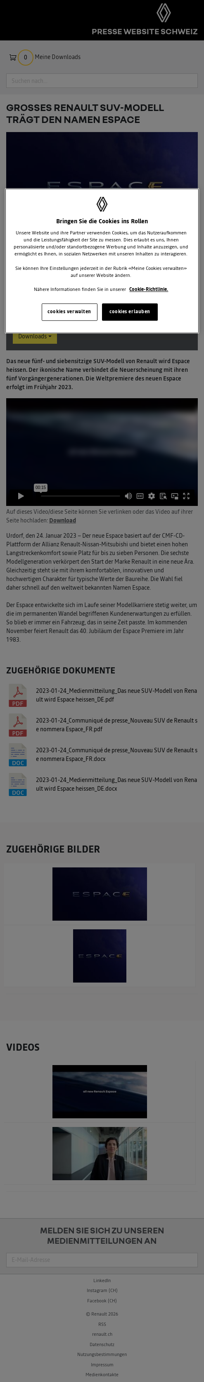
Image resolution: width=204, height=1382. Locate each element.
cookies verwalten (69, 311)
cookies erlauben (129, 311)
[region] (102, 261)
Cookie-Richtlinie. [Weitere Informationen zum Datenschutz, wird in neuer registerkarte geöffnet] (148, 289)
